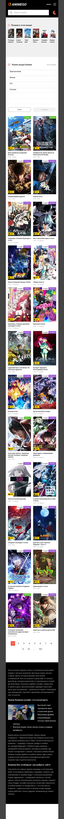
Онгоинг (32, 93)
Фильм (32, 81)
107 (40, 653)
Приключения (32, 75)
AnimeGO (19, 4)
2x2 (32, 87)
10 (29, 653)
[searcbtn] (11, 12)
